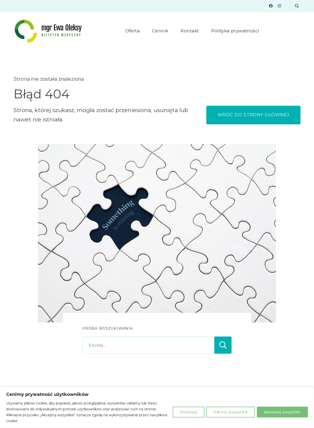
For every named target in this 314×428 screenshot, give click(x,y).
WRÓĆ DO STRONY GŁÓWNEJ (253, 114)
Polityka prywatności (235, 31)
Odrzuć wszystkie (230, 412)
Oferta (132, 31)
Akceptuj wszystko (282, 412)
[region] (157, 407)
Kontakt (190, 31)
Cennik (160, 31)
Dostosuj (188, 412)
